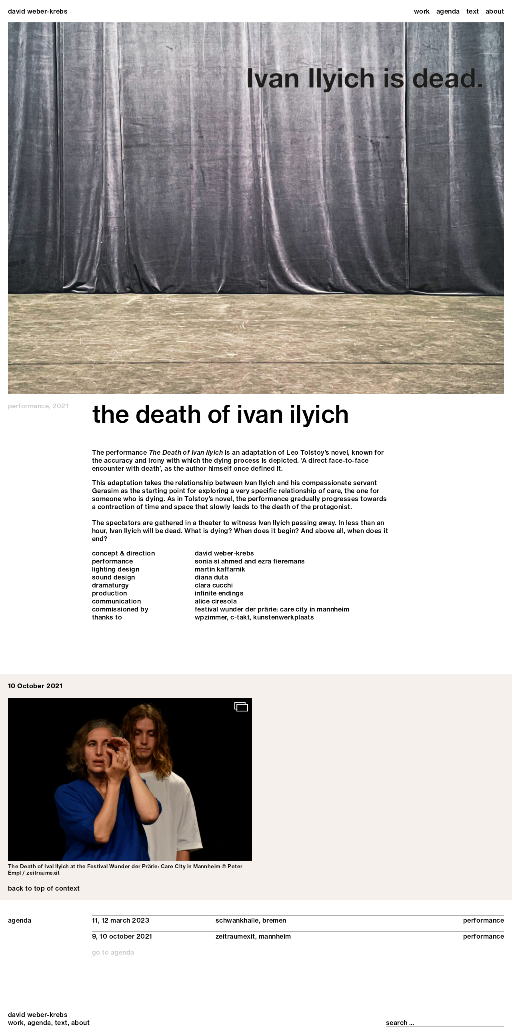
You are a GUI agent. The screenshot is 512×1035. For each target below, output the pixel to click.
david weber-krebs (38, 11)
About (495, 11)
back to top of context (44, 888)
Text (472, 11)
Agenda (448, 11)
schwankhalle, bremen (251, 920)
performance (28, 406)
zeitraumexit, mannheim (253, 936)
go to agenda (113, 952)
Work (422, 11)
